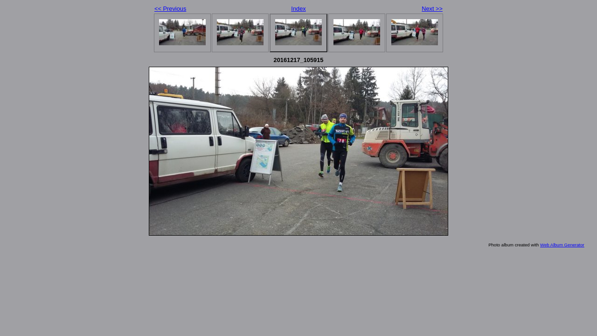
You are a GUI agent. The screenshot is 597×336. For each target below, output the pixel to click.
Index (298, 8)
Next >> (432, 8)
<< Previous (170, 8)
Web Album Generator (562, 244)
